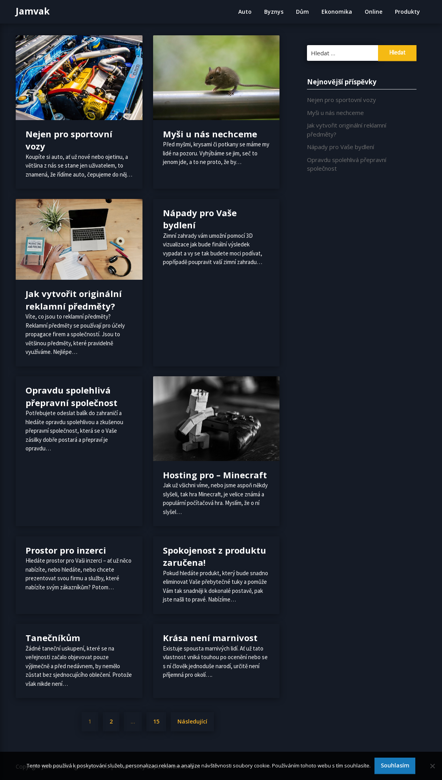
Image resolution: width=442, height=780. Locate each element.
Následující (192, 721)
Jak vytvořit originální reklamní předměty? (74, 300)
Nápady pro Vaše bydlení (340, 147)
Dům (302, 11)
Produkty (407, 11)
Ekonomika (336, 11)
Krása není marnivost (210, 637)
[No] (432, 766)
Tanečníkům (53, 637)
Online (373, 11)
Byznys (273, 11)
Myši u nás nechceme (210, 134)
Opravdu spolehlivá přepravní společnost (71, 396)
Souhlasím (395, 765)
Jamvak (33, 11)
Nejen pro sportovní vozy (341, 100)
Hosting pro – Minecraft (215, 475)
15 (156, 721)
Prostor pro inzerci (66, 550)
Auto (245, 11)
